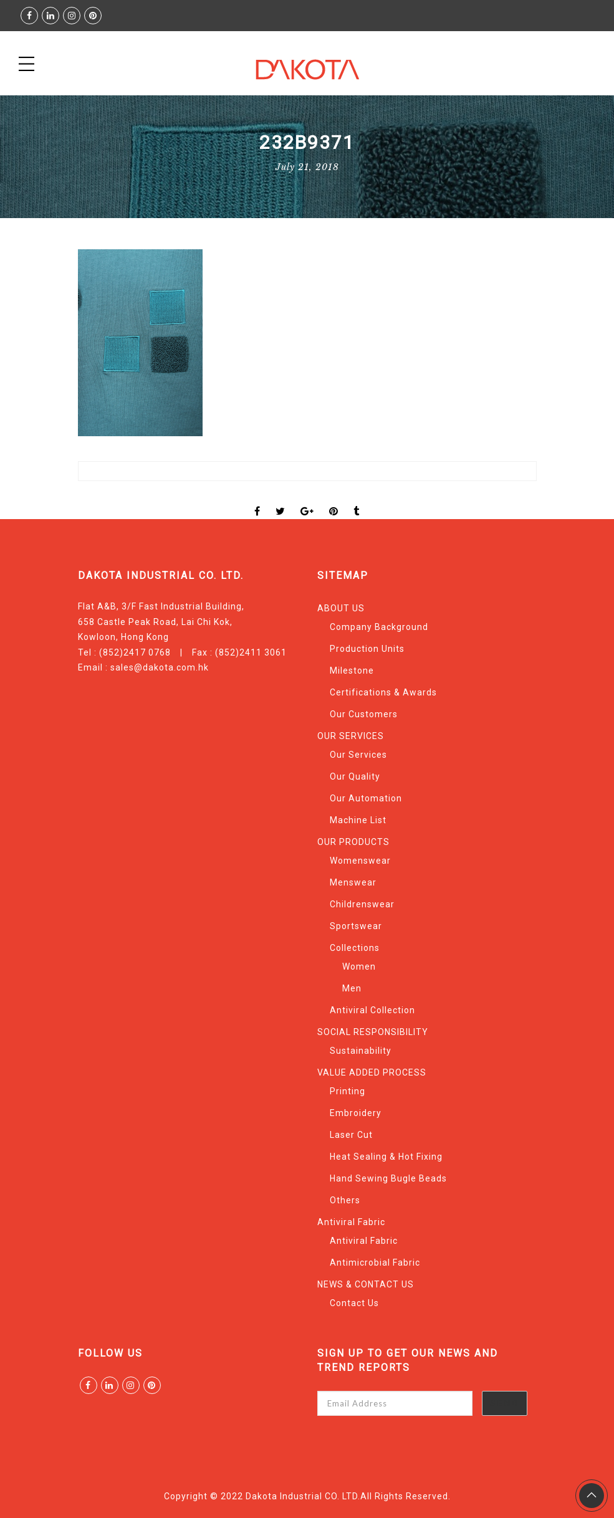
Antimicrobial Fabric (375, 1262)
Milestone (352, 670)
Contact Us (354, 1303)
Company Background (379, 627)
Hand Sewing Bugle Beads (388, 1178)
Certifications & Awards (383, 692)
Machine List (358, 820)
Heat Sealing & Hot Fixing (386, 1157)
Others (345, 1200)
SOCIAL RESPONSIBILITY (372, 1032)
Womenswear (360, 861)
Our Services (358, 755)
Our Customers (364, 714)
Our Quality (355, 776)
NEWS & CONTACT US (365, 1284)
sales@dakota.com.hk (159, 667)
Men (352, 988)
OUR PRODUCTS (353, 842)
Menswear (353, 882)
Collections (355, 948)
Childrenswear (362, 904)
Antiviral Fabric (351, 1222)
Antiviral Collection (372, 1010)
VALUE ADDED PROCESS (371, 1072)
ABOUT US (341, 608)
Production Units (367, 649)
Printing (347, 1091)
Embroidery (355, 1113)
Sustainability (360, 1051)
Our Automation (366, 798)
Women (359, 966)
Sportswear (356, 926)
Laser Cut (351, 1135)
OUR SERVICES (350, 736)
